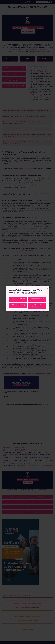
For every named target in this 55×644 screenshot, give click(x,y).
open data (27, 367)
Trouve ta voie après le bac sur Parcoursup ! (39, 373)
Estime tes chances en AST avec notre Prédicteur (27, 620)
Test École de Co (48, 465)
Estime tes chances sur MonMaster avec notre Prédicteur (27, 616)
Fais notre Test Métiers (36, 94)
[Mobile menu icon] (51, 2)
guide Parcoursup (19, 168)
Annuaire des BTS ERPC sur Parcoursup (40, 72)
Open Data (21, 193)
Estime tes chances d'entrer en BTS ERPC (14, 74)
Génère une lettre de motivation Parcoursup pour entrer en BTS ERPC (14, 68)
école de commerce (26, 465)
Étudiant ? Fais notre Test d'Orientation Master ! (27, 611)
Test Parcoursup (40, 80)
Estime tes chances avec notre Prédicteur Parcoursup (27, 607)
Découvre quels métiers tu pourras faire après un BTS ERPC (14, 86)
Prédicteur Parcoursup (42, 51)
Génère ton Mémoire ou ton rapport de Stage (27, 624)
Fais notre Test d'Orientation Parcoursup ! (27, 598)
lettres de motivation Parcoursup (38, 75)
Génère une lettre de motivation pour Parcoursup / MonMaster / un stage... (27, 603)
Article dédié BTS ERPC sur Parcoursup (40, 70)
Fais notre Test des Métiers (27, 629)
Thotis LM (48, 78)
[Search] (43, 2)
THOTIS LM (45, 404)
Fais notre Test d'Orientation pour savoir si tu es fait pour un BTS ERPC (14, 79)
